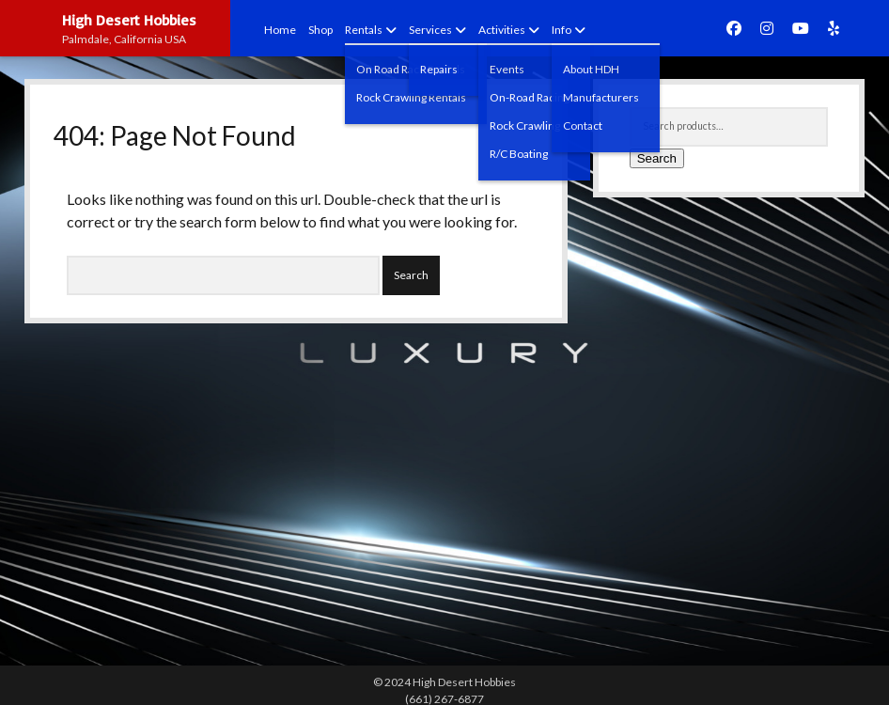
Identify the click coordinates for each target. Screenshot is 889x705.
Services (430, 30)
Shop (320, 30)
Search (657, 158)
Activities (501, 30)
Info (561, 30)
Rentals (363, 30)
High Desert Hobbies (129, 19)
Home (280, 30)
